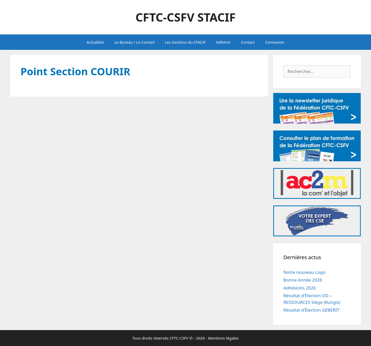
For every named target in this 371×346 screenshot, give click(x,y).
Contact (248, 42)
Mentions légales (223, 338)
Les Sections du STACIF (185, 42)
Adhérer (223, 42)
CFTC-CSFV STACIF (185, 17)
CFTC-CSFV (179, 338)
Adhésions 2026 (300, 288)
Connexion (274, 42)
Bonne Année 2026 (303, 280)
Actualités (95, 42)
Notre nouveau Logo (305, 272)
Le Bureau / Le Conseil (134, 42)
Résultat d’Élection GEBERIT (311, 310)
